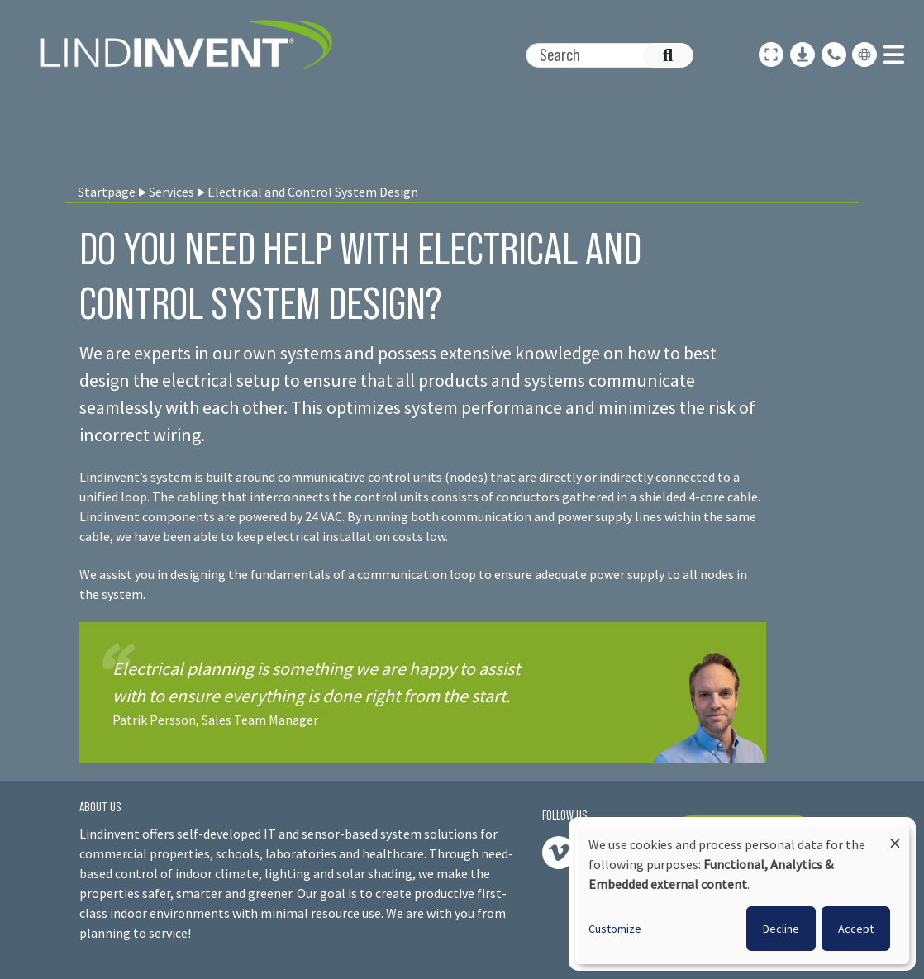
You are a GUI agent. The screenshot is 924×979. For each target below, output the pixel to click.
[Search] (601, 55)
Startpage (107, 191)
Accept (856, 928)
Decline (781, 928)
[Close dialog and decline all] (895, 835)
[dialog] (742, 893)
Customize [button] (614, 928)
